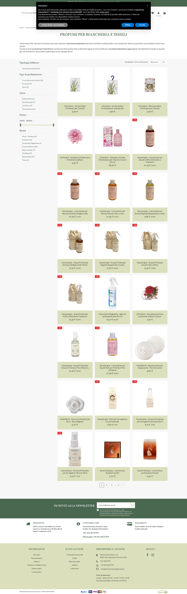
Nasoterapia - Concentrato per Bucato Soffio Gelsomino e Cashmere (149, 159)
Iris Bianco (27, 105)
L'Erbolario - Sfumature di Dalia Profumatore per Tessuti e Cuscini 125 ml (112, 159)
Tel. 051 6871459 (91, 533)
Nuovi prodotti (36, 558)
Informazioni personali (74, 555)
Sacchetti (27, 84)
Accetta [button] (142, 25)
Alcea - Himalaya (29, 136)
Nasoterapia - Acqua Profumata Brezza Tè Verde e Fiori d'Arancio (75, 366)
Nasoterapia (28, 157)
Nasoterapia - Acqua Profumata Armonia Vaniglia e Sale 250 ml (75, 263)
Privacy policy (37, 568)
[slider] (20, 125)
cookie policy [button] (104, 12)
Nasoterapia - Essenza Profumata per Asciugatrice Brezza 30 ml (75, 471)
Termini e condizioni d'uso (36, 565)
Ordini (74, 558)
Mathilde (27, 153)
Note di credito (74, 561)
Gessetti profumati (31, 69)
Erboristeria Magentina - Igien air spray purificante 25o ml (112, 315)
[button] (148, 6)
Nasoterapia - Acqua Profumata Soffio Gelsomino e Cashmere (75, 315)
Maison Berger (28, 150)
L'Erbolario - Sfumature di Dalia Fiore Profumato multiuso (75, 158)
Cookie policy (37, 572)
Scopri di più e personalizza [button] (53, 25)
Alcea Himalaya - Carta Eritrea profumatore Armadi (149, 471)
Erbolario (27, 140)
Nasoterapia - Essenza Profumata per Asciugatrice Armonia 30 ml (150, 420)
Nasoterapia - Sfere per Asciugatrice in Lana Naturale (112, 420)
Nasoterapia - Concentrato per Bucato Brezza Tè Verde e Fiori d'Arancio (112, 367)
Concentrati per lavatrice (32, 80)
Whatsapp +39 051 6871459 (96, 537)
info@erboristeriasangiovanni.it (112, 569)
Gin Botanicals (28, 102)
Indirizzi (74, 565)
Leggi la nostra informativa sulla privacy (114, 515)
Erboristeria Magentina (32, 143)
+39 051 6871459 (107, 565)
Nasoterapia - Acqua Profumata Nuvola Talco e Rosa (150, 263)
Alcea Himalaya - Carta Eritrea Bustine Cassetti (112, 471)
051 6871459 (105, 561)
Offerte (37, 561)
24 (164, 62)
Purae (25, 160)
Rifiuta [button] (127, 25)
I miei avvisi (74, 568)
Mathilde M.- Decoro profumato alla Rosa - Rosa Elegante (75, 420)
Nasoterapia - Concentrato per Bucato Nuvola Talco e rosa (112, 212)
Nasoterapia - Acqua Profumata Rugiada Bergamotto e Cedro (112, 263)
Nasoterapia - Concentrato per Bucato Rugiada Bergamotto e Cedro (150, 212)
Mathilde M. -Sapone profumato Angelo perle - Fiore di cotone (150, 366)
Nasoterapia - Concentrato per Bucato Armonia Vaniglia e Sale (75, 212)
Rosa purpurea (28, 109)
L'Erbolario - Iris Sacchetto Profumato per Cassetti (75, 107)
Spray (25, 87)
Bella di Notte (28, 99)
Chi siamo (36, 555)
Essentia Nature (29, 147)
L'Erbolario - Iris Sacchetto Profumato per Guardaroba (112, 107)
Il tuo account (75, 549)
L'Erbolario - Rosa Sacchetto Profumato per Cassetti (149, 107)
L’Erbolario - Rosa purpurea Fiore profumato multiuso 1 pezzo (150, 315)
